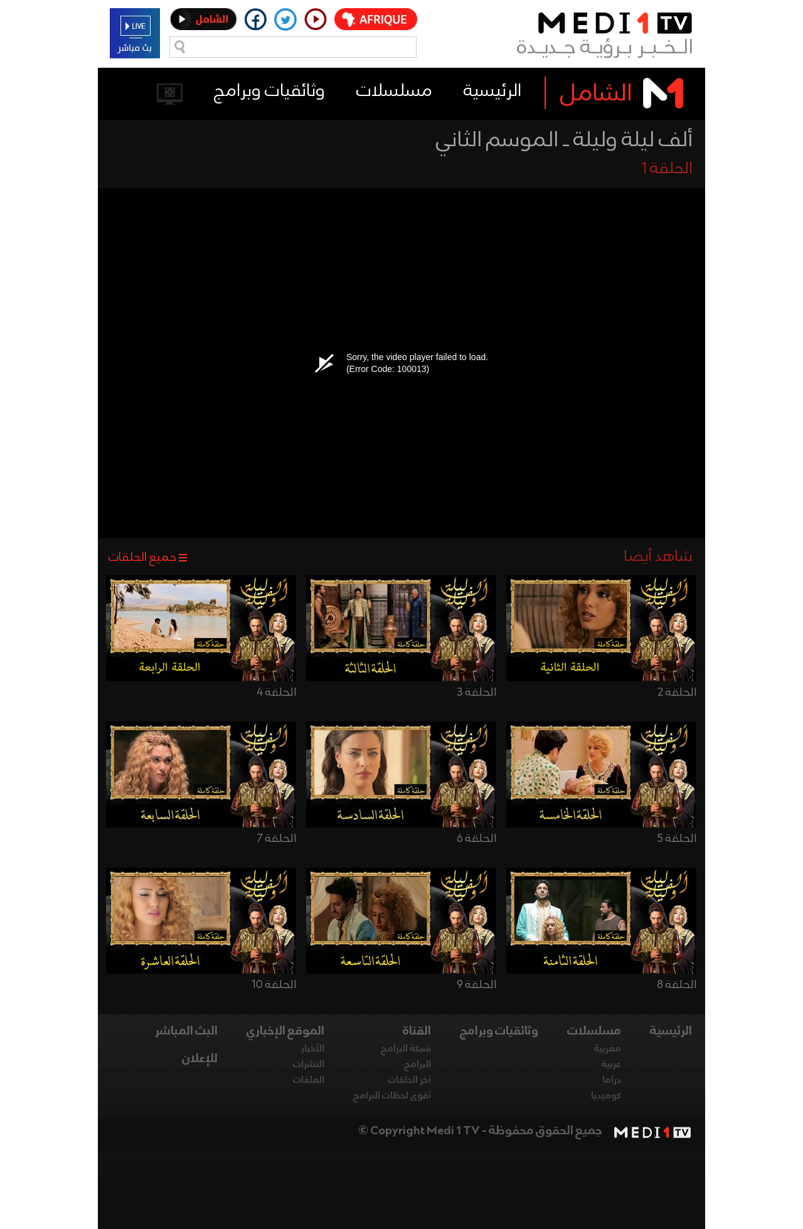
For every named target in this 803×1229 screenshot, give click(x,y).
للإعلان (200, 1059)
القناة (417, 1031)
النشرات (308, 1064)
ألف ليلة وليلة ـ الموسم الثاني (564, 140)
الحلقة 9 (476, 985)
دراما (611, 1080)
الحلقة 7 (276, 839)
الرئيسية (492, 91)
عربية (611, 1064)
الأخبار (312, 1048)
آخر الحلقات (409, 1080)
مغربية (607, 1048)
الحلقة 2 (676, 692)
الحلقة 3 (476, 692)
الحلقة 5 (676, 839)
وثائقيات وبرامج (269, 91)
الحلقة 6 (476, 839)
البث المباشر (186, 1031)
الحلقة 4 (276, 692)
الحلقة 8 (676, 985)
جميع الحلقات (142, 557)
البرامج (417, 1064)
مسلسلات (394, 91)
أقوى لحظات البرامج (392, 1096)
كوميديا (606, 1096)
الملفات (308, 1080)
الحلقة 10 (274, 985)
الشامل (596, 94)
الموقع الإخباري (285, 1031)
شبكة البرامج (406, 1048)
